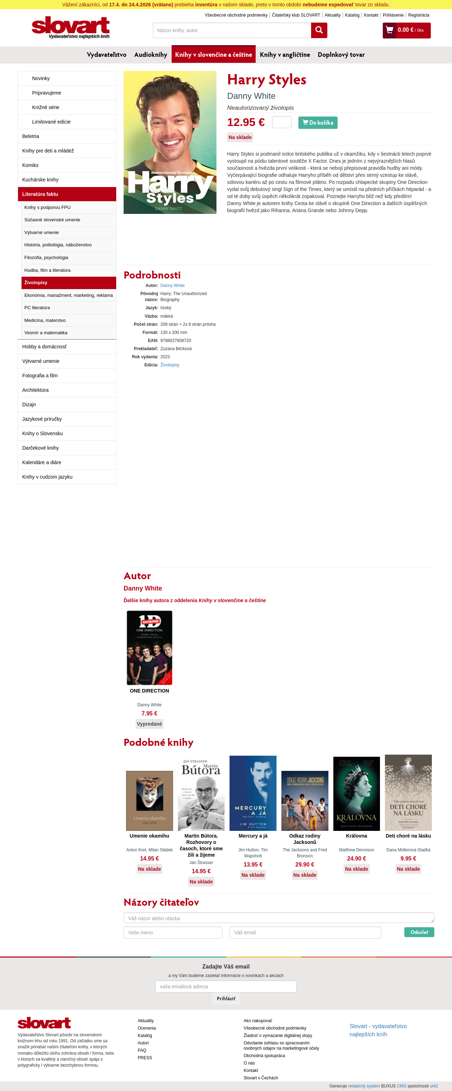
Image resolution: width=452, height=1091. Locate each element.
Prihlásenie (393, 15)
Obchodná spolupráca (264, 1055)
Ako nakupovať (258, 1020)
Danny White (251, 96)
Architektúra (35, 390)
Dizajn (29, 404)
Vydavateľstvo (106, 54)
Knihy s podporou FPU (47, 207)
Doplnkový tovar (341, 54)
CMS (401, 1086)
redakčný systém (364, 1086)
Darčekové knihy (40, 448)
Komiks (30, 165)
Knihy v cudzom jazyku (47, 477)
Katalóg (352, 15)
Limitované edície (51, 122)
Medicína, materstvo (45, 320)
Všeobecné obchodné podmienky (236, 15)
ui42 (434, 1086)
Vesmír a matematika (45, 332)
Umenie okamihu (149, 836)
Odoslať (419, 932)
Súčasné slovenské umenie (52, 219)
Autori (143, 1043)
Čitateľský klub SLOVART (296, 15)
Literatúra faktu (40, 194)
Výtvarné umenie (41, 232)
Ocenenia (147, 1028)
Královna (356, 836)
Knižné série (45, 107)
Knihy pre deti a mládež (48, 151)
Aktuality (332, 15)
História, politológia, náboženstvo (58, 244)
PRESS (145, 1057)
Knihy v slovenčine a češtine (213, 54)
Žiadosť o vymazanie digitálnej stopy (278, 1035)
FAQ (142, 1050)
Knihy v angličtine (285, 54)
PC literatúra (37, 307)
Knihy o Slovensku (42, 433)
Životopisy (35, 282)
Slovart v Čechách (261, 1077)
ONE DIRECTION (149, 691)
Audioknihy (150, 54)
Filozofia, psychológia (46, 257)
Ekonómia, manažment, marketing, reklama (68, 295)
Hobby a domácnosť (44, 346)
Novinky (41, 78)
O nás (249, 1063)
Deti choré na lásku (408, 836)
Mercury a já (253, 836)
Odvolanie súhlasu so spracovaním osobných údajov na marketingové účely (281, 1046)
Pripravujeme (46, 93)
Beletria (30, 136)
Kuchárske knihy (40, 179)
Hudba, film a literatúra (47, 270)
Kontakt (371, 15)
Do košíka (318, 122)
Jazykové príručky (42, 419)
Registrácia (418, 15)
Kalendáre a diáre (41, 462)
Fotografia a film (40, 375)
